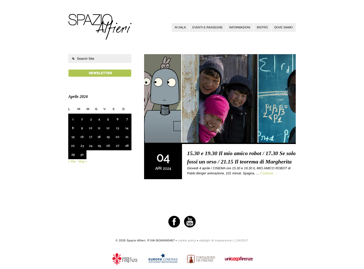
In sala (180, 27)
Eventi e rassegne (207, 27)
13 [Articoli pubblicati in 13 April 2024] (117, 128)
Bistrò (262, 27)
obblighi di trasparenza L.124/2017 (223, 240)
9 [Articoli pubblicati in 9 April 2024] (82, 128)
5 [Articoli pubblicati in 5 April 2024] (108, 119)
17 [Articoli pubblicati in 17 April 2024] (90, 137)
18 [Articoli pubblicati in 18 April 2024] (99, 137)
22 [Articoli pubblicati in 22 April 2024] (73, 146)
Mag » (83, 161)
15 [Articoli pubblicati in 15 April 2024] (73, 137)
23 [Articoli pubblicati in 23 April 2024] (82, 146)
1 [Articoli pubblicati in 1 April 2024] (73, 119)
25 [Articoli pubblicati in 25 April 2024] (99, 146)
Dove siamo (283, 27)
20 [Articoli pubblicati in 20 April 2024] (117, 137)
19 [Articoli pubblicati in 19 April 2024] (108, 137)
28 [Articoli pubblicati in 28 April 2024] (127, 146)
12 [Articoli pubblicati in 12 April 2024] (107, 128)
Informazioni (240, 27)
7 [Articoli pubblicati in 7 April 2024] (127, 119)
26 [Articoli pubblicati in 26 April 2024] (108, 146)
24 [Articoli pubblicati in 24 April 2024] (90, 146)
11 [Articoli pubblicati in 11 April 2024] (99, 128)
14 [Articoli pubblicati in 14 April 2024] (126, 128)
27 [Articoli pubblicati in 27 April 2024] (117, 146)
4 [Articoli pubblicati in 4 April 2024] (99, 119)
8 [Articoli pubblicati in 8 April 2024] (73, 128)
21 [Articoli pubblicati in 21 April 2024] (126, 137)
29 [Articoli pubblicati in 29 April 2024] (73, 154)
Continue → (269, 173)
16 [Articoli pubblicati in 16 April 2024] (81, 137)
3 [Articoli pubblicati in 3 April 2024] (91, 119)
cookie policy (187, 240)
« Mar (72, 161)
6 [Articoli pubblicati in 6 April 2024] (117, 119)
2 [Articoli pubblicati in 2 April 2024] (82, 119)
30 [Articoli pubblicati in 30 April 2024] (82, 154)
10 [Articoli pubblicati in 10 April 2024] (90, 128)
